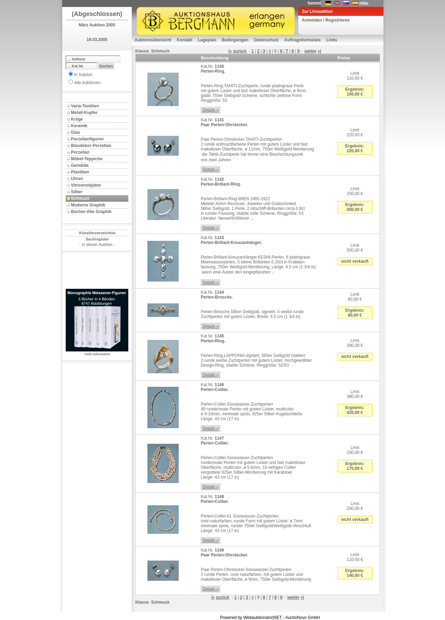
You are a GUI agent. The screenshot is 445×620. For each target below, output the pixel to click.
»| (319, 51)
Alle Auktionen (87, 82)
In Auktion (83, 74)
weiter (311, 51)
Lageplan (207, 40)
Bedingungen (235, 40)
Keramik (79, 125)
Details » (210, 110)
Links (331, 40)
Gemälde (80, 165)
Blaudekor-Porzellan (91, 145)
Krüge (77, 119)
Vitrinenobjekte (86, 185)
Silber (76, 191)
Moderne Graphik (88, 205)
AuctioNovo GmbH (302, 617)
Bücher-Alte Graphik (91, 211)
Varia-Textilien (85, 106)
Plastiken (80, 172)
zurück (239, 51)
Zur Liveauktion (317, 11)
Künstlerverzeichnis (97, 233)
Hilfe (364, 3)
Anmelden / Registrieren (326, 20)
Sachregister (97, 239)
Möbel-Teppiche (86, 158)
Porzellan (80, 152)
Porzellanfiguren (87, 139)
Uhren (77, 178)
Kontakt (184, 40)
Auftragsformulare (302, 40)
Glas (75, 132)
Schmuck (80, 198)
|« (230, 51)
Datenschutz (266, 40)
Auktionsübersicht (153, 40)
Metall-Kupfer (84, 112)
